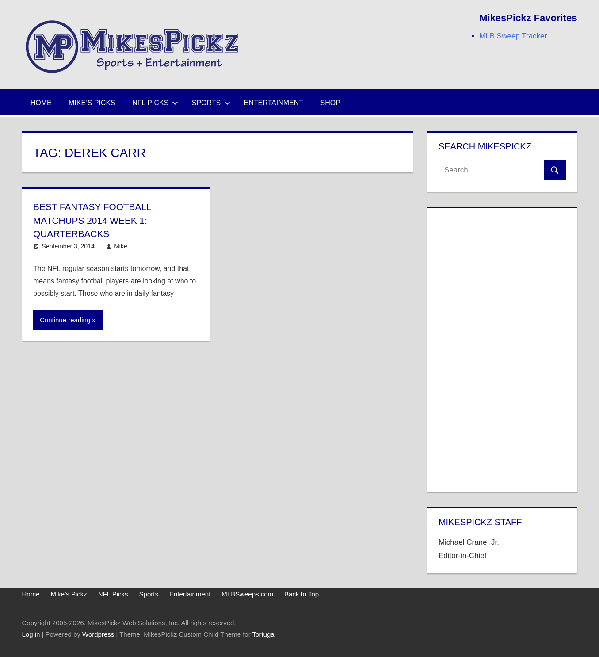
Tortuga (263, 634)
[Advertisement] (502, 348)
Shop (330, 103)
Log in (31, 634)
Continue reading (65, 320)
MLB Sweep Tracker (513, 36)
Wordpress (98, 634)
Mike (120, 246)
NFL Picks (155, 103)
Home (41, 103)
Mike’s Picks (92, 103)
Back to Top (301, 594)
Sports (211, 103)
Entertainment (274, 103)
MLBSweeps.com (247, 594)
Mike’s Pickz (69, 594)
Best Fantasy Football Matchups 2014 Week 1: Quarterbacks (95, 220)
